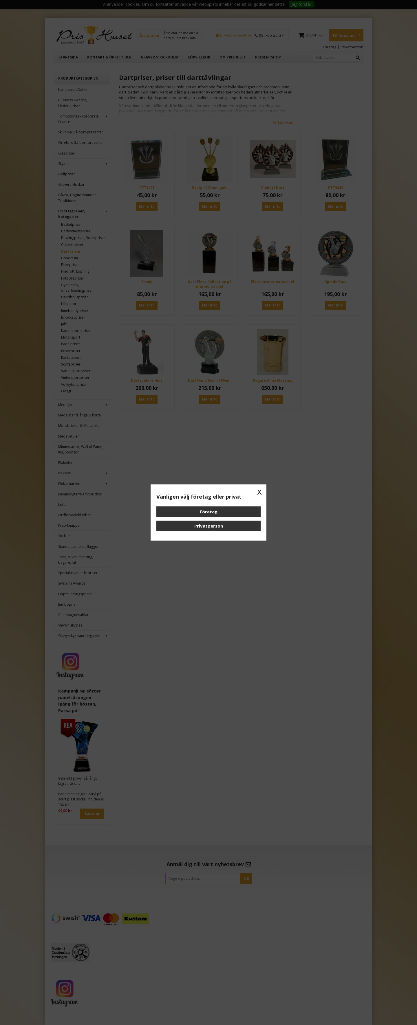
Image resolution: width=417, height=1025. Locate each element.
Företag (208, 512)
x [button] (259, 491)
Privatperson (208, 526)
